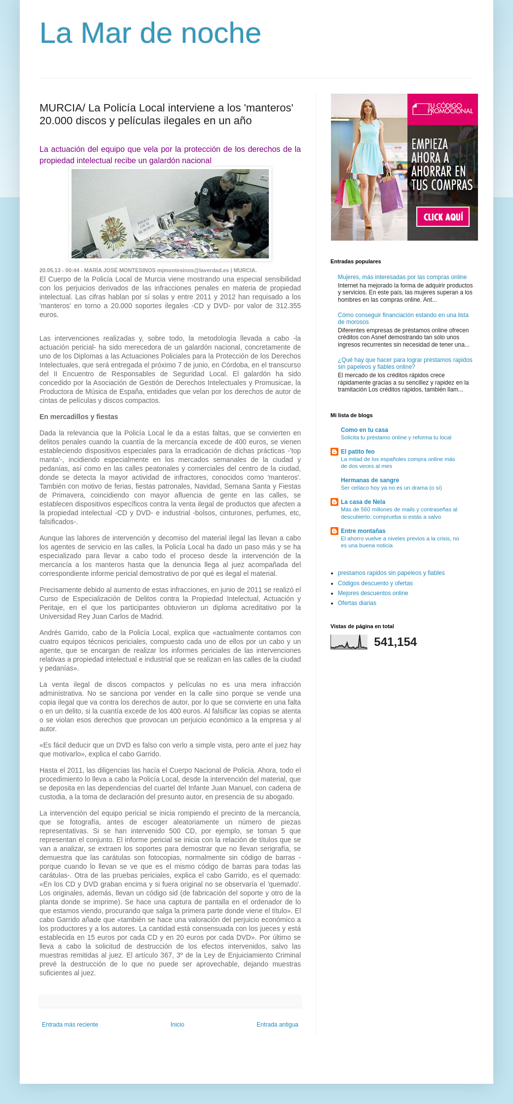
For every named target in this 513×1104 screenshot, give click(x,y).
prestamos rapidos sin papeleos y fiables (391, 573)
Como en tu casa (364, 430)
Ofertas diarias (357, 603)
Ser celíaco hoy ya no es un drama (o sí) (391, 488)
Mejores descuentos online (373, 593)
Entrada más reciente (70, 1024)
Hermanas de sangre (370, 480)
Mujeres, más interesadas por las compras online (402, 277)
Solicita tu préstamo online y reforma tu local (396, 437)
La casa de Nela (363, 502)
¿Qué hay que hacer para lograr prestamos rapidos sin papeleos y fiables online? (405, 363)
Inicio (177, 1024)
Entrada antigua (277, 1024)
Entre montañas (363, 531)
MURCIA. (245, 270)
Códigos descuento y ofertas (375, 583)
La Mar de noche (150, 32)
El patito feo (358, 451)
